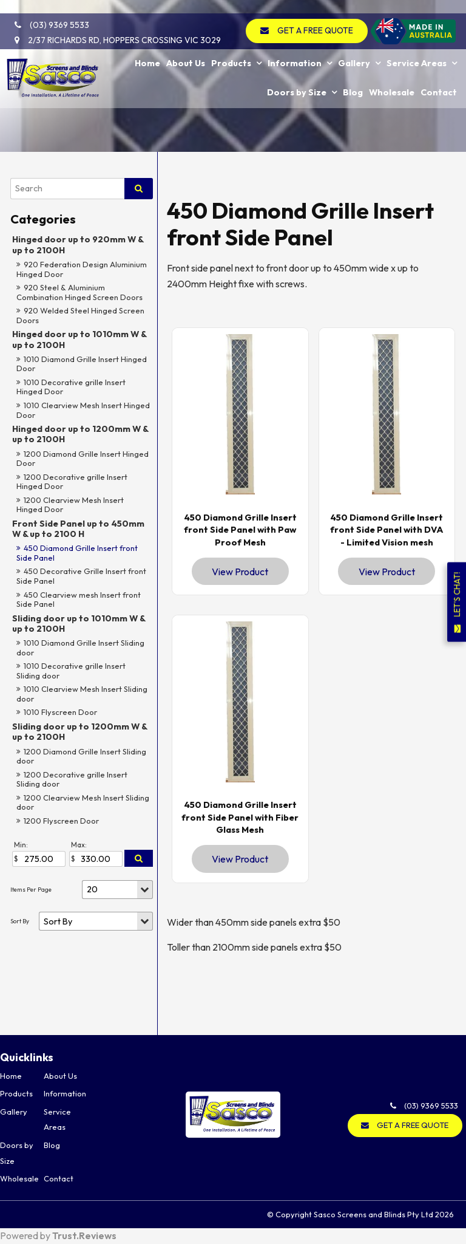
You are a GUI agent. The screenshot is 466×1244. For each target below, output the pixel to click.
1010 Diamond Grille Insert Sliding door (80, 647)
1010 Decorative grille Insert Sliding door (71, 670)
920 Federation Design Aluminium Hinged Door (81, 269)
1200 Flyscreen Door (61, 820)
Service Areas (417, 48)
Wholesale (391, 75)
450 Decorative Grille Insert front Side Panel (81, 576)
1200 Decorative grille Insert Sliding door (71, 779)
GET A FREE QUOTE (318, 17)
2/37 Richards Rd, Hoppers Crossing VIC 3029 (118, 26)
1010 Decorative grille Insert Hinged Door (71, 387)
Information (295, 48)
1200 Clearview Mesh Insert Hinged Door (70, 504)
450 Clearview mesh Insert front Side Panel (78, 599)
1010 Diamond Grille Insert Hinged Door (81, 364)
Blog (353, 75)
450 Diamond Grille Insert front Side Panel (77, 552)
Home (147, 48)
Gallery (354, 48)
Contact (438, 75)
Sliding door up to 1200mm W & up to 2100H (79, 731)
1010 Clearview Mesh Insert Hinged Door (83, 410)
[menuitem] (22, 1076)
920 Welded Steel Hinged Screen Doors (80, 315)
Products (231, 48)
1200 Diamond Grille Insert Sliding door (81, 756)
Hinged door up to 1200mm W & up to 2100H (80, 434)
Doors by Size (296, 75)
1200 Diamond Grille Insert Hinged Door (82, 458)
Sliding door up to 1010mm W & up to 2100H (78, 623)
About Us (185, 48)
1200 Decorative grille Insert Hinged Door (71, 481)
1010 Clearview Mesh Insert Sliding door (81, 693)
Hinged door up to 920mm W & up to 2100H (77, 244)
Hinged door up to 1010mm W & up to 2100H (79, 339)
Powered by (58, 1236)
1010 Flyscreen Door (60, 712)
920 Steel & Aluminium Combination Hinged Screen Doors (79, 292)
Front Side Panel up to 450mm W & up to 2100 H (78, 528)
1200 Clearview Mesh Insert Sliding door (82, 802)
